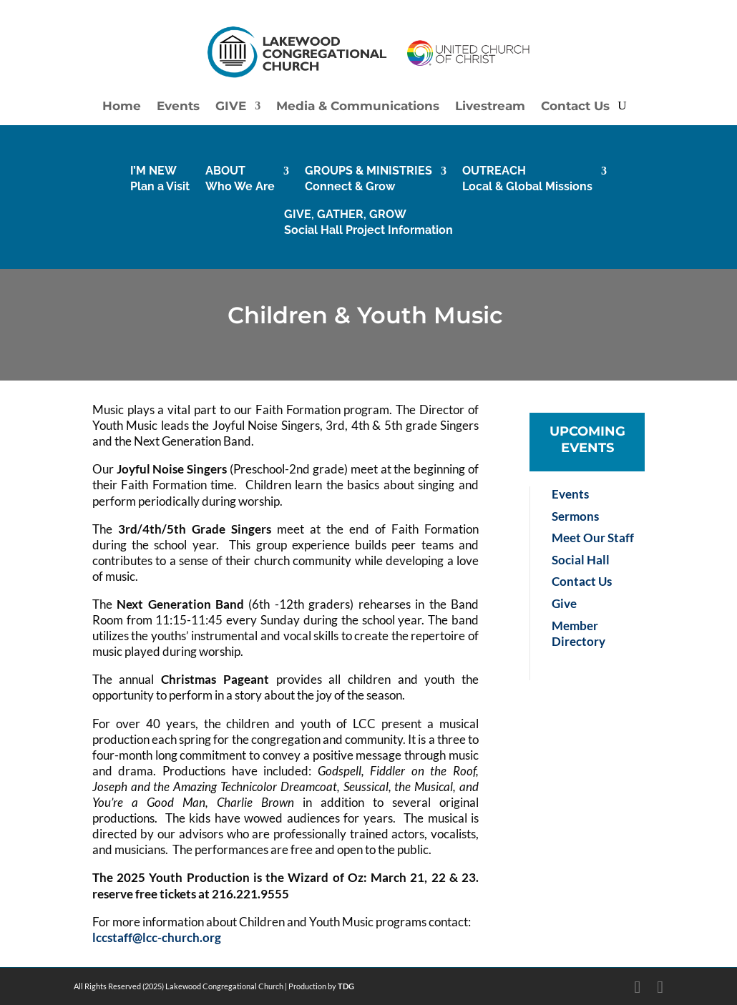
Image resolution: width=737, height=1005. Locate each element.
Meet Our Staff (593, 537)
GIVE (230, 107)
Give (564, 603)
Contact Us (575, 107)
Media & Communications (357, 107)
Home (121, 107)
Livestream (490, 107)
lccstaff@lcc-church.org (156, 937)
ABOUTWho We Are (240, 178)
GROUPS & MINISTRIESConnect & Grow (368, 178)
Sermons (575, 516)
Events (178, 107)
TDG (346, 986)
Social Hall (581, 559)
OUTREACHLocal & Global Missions (527, 178)
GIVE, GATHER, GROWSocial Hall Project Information (368, 222)
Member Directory (578, 633)
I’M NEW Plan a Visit (160, 178)
